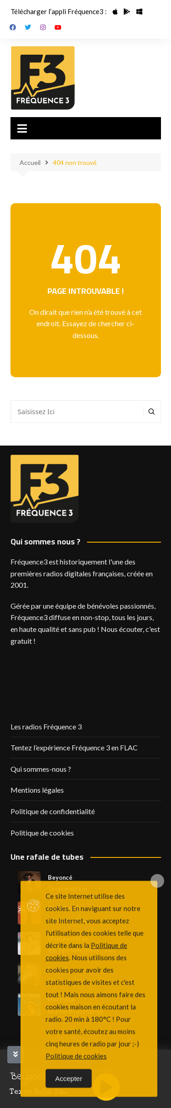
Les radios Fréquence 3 (46, 726)
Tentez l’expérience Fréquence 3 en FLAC (74, 747)
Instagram (43, 27)
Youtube (58, 27)
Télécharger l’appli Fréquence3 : (58, 11)
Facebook (13, 27)
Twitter (28, 27)
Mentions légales (37, 789)
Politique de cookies (42, 832)
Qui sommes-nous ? (40, 768)
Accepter (68, 1097)
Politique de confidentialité (52, 811)
